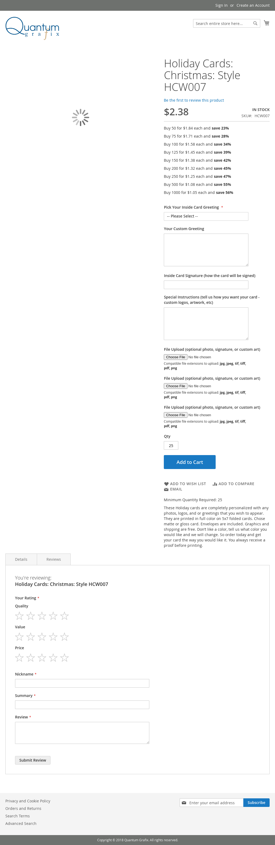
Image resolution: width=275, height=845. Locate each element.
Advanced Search (21, 823)
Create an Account (253, 5)
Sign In (221, 5)
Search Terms (17, 815)
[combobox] (226, 23)
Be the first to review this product (194, 100)
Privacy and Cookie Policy (27, 800)
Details (21, 559)
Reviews (53, 559)
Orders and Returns (23, 808)
